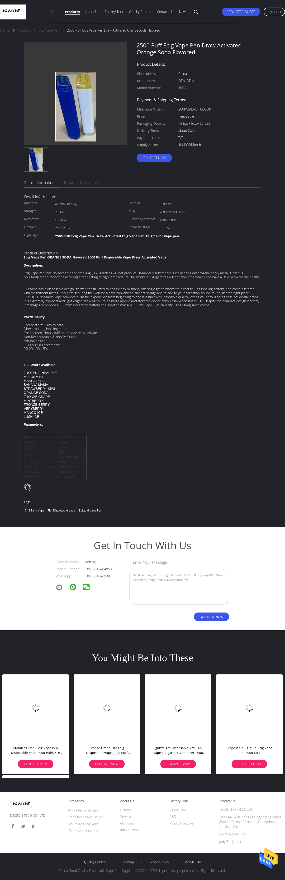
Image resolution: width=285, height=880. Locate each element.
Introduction (129, 830)
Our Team (127, 823)
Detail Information (39, 182)
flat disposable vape (61, 510)
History (125, 810)
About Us (92, 11)
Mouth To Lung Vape (83, 824)
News (183, 11)
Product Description (81, 182)
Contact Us (165, 11)
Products (72, 11)
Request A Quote (241, 11)
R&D (173, 816)
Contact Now (154, 158)
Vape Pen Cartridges (83, 810)
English (274, 12)
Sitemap (128, 862)
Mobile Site (193, 862)
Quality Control (140, 11)
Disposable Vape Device (86, 817)
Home (54, 11)
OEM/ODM (178, 810)
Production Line (181, 823)
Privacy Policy (159, 862)
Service (125, 816)
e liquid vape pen (90, 510)
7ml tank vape (34, 510)
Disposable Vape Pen (83, 831)
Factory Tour (114, 11)
